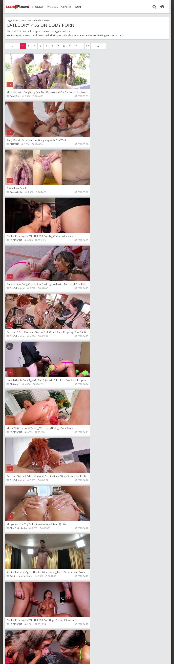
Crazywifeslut (16, 144)
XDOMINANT (97, 144)
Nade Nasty (96, 384)
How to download (52, 648)
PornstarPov (97, 576)
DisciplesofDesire (18, 624)
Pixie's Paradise (17, 192)
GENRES (64, 7)
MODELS (50, 7)
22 (87, 46)
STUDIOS (36, 7)
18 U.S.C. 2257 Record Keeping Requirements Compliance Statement (111, 658)
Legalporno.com (16, 6)
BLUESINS (95, 96)
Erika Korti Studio (99, 528)
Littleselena (15, 528)
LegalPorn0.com (23, 35)
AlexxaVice (15, 480)
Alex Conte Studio (99, 288)
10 (75, 46)
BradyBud (14, 96)
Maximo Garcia (98, 480)
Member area (28, 648)
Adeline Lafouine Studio (21, 336)
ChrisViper (15, 240)
